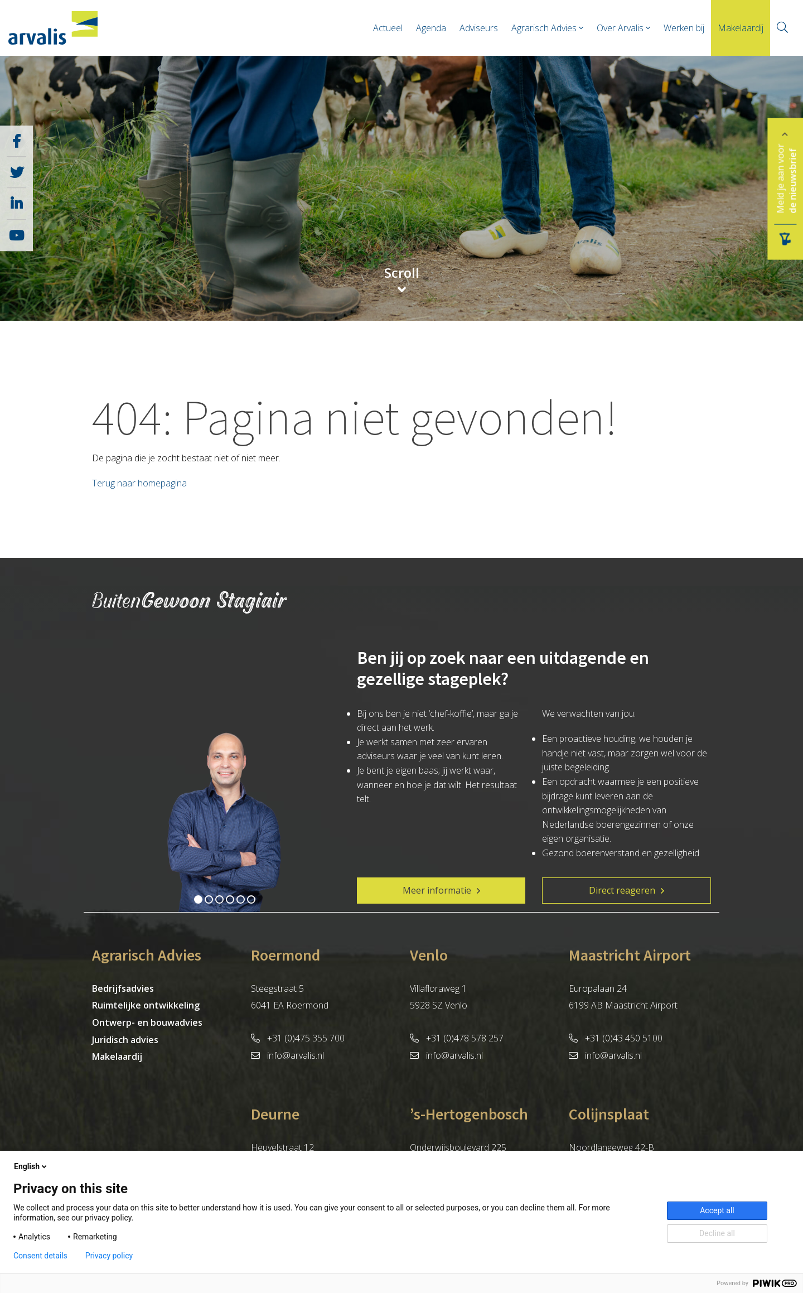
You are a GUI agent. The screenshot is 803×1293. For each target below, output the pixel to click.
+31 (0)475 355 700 (298, 1038)
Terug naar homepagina (139, 483)
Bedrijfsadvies (123, 988)
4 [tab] (230, 899)
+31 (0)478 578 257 (457, 1038)
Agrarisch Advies (544, 28)
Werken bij (684, 28)
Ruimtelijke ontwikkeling (146, 1005)
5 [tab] (240, 899)
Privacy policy (109, 1255)
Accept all (717, 1210)
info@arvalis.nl (287, 1055)
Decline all (717, 1233)
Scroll (401, 274)
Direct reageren (622, 890)
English (31, 1166)
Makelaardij (740, 28)
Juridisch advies (125, 1040)
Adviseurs (478, 28)
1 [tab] (198, 899)
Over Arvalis (620, 28)
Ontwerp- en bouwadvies (147, 1022)
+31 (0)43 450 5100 (615, 1038)
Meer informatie (437, 890)
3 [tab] (219, 899)
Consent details (40, 1255)
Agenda (431, 28)
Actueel (388, 28)
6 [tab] (251, 899)
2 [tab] (209, 899)
